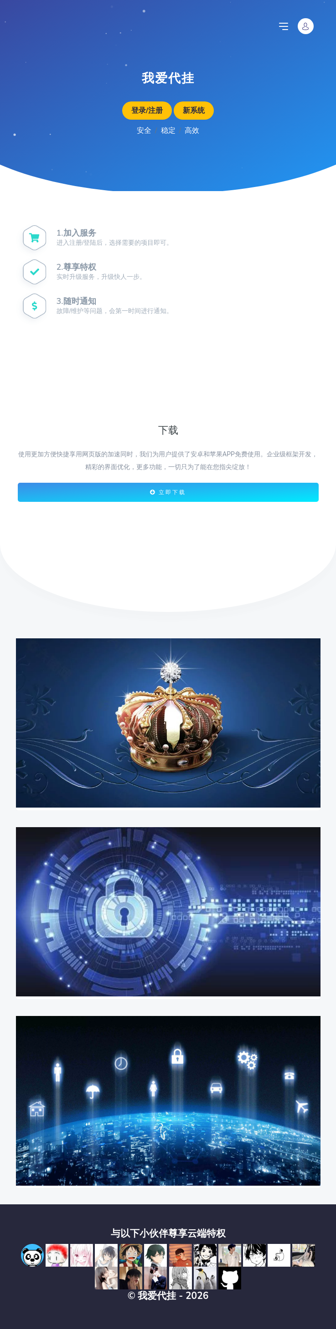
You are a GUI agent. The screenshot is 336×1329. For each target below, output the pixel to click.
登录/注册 (147, 111)
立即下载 (168, 492)
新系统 (194, 111)
